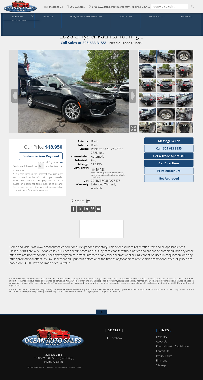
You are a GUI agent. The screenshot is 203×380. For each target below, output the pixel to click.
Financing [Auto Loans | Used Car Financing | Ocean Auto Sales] (186, 16)
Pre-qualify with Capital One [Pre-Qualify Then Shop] (85, 16)
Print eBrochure (169, 171)
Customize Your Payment (40, 156)
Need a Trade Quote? (125, 43)
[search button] (192, 6)
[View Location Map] (119, 5)
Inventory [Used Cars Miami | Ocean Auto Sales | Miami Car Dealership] (17, 16)
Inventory (161, 336)
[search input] (169, 6)
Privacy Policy (156, 16)
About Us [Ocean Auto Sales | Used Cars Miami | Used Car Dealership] (47, 16)
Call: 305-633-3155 (169, 148)
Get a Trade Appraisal (169, 156)
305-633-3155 (53, 354)
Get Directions (168, 163)
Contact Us (162, 351)
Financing (161, 360)
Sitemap (161, 365)
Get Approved (169, 178)
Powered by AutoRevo (62, 367)
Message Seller (169, 141)
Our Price (34, 147)
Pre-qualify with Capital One (172, 346)
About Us (161, 341)
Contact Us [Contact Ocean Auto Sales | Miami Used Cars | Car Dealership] (125, 16)
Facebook (113, 338)
